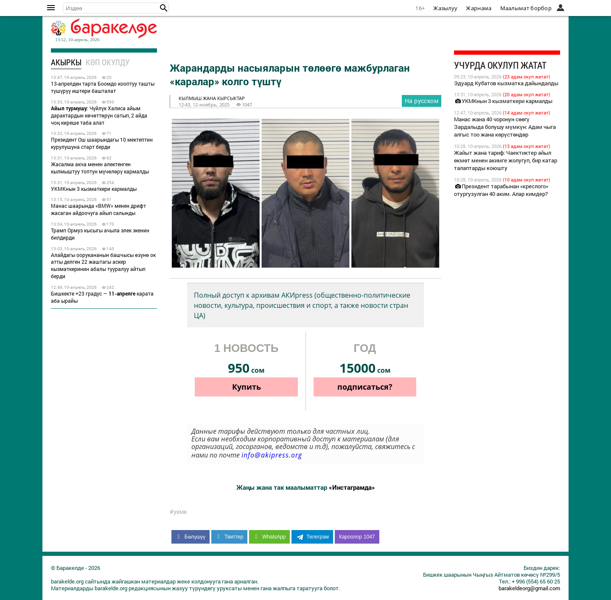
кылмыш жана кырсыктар (212, 98)
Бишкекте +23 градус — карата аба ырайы (102, 297)
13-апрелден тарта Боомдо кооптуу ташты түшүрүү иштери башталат (102, 87)
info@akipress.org (271, 455)
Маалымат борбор (526, 8)
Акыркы (66, 62)
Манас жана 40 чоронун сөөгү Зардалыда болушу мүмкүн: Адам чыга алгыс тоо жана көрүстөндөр (505, 127)
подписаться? (364, 387)
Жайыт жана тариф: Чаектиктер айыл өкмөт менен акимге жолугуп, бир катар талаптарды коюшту (505, 160)
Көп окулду (107, 62)
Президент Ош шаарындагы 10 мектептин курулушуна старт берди (102, 143)
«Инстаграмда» (352, 487)
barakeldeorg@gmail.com (529, 588)
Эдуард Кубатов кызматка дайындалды (506, 83)
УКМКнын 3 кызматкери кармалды (94, 188)
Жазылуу (445, 8)
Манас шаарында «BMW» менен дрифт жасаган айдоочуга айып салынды (98, 209)
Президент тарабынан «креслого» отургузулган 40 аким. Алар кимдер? (501, 190)
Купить (246, 387)
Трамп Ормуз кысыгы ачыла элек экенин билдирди (100, 234)
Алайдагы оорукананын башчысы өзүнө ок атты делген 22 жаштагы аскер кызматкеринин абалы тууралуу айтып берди (103, 265)
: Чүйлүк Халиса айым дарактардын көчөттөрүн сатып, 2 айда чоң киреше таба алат (99, 115)
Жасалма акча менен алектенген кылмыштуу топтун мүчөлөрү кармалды (100, 168)
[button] (164, 8)
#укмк (178, 512)
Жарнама (478, 8)
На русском (421, 101)
